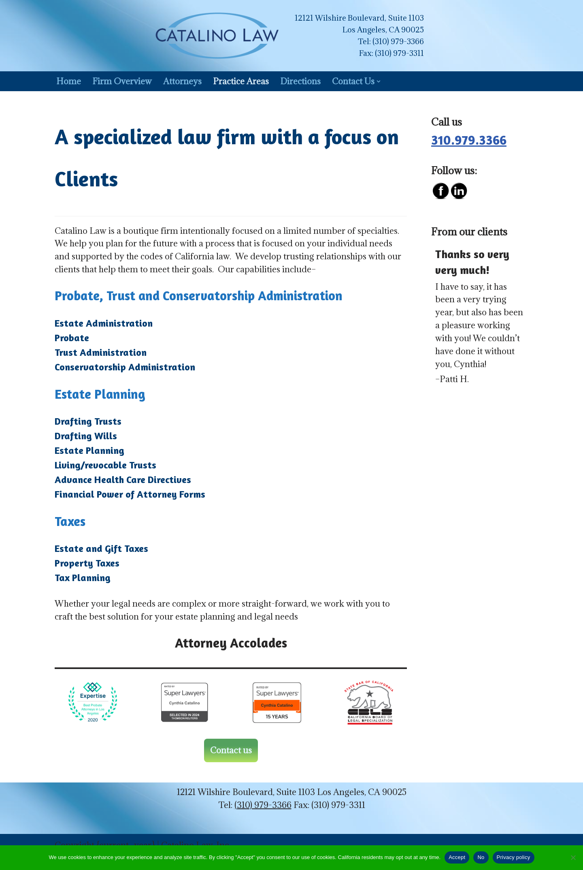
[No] (573, 857)
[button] (380, 81)
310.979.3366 (468, 140)
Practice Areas (241, 81)
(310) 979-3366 (398, 41)
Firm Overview (122, 81)
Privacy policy (513, 857)
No (480, 857)
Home (68, 81)
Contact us (231, 750)
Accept (457, 857)
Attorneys (182, 81)
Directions (301, 81)
